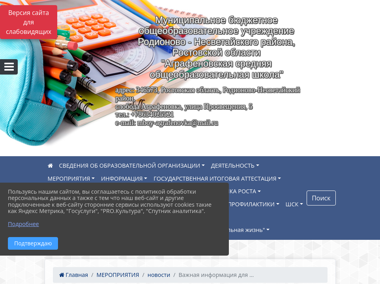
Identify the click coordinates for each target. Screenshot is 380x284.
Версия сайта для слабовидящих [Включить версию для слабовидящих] (28, 22)
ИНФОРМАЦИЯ (122, 178)
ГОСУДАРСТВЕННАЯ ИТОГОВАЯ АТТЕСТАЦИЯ (214, 178)
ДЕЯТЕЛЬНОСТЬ (233, 165)
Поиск (321, 198)
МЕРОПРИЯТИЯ (69, 178)
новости (159, 274)
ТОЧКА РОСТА (237, 191)
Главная (73, 274)
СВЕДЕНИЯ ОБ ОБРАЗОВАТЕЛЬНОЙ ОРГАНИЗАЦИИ (129, 165)
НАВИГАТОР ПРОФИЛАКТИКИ (234, 204)
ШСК (292, 204)
